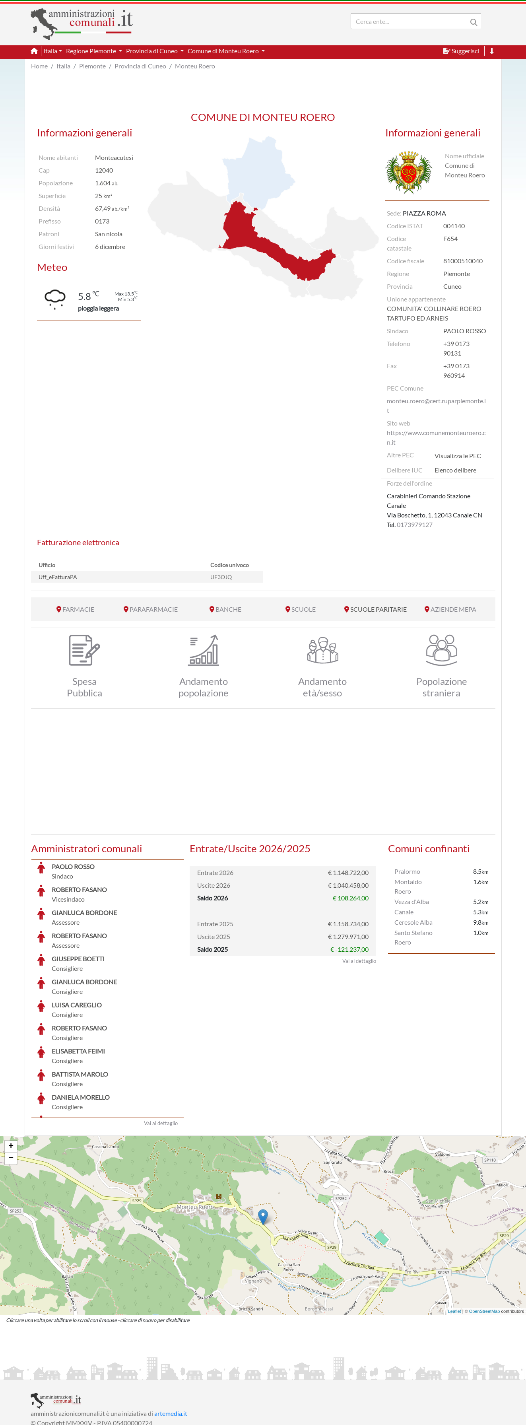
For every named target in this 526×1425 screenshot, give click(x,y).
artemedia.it (170, 1353)
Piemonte (92, 66)
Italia (63, 66)
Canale (403, 912)
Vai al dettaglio (161, 1063)
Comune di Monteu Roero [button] (224, 50)
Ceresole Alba (413, 922)
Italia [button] (50, 50)
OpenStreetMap (484, 1251)
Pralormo (407, 871)
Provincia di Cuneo (140, 66)
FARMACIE (78, 609)
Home (39, 66)
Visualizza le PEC (458, 455)
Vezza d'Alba (411, 901)
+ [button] (11, 1087)
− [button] (11, 1099)
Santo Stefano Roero (413, 937)
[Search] (410, 21)
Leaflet (454, 1251)
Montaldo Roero (408, 886)
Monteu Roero (195, 66)
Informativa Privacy (128, 1372)
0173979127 (415, 524)
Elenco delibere (455, 470)
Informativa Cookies (187, 1372)
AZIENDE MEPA (453, 609)
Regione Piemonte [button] (91, 50)
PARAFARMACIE (154, 609)
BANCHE (228, 609)
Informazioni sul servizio (64, 1372)
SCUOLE (303, 609)
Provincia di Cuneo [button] (152, 50)
